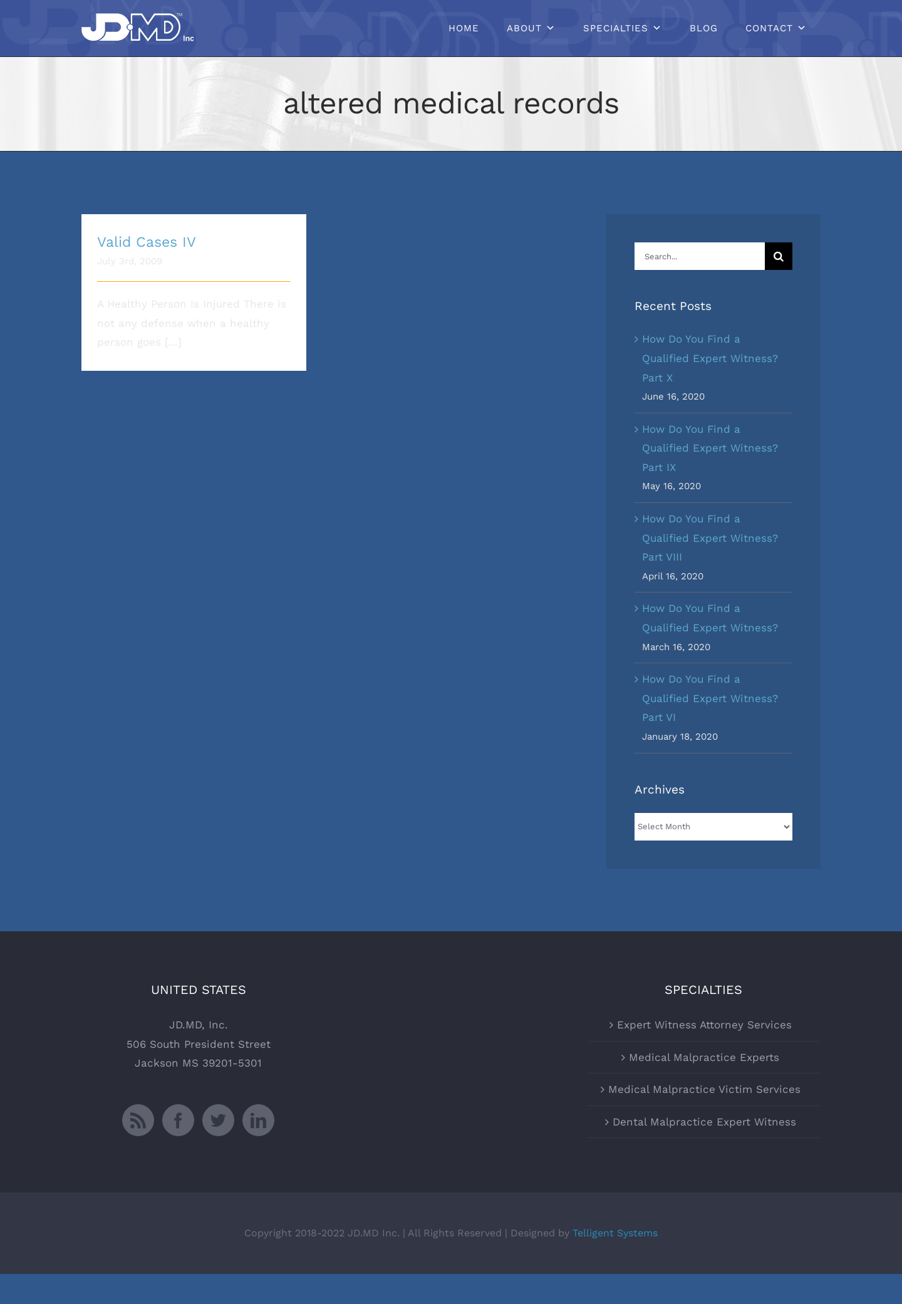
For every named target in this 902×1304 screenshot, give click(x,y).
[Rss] (138, 1150)
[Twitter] (218, 1150)
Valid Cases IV (146, 242)
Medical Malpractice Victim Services (704, 1119)
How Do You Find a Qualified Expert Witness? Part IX (710, 448)
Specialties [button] (615, 28)
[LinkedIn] (258, 1150)
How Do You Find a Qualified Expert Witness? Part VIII (710, 537)
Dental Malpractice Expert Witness (704, 1151)
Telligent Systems (615, 1262)
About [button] (524, 28)
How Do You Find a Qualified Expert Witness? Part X (710, 358)
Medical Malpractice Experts (704, 1086)
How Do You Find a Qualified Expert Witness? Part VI (710, 698)
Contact (769, 28)
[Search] (778, 256)
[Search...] (700, 256)
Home (463, 28)
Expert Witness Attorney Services (704, 1054)
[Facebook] (178, 1150)
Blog (704, 28)
